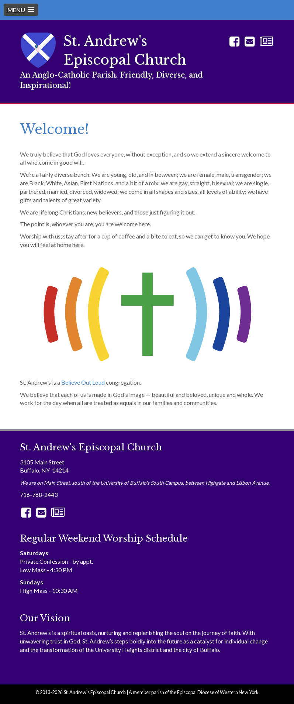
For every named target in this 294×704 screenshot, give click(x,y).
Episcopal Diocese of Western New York (218, 692)
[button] (21, 10)
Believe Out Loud (83, 382)
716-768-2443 (39, 494)
